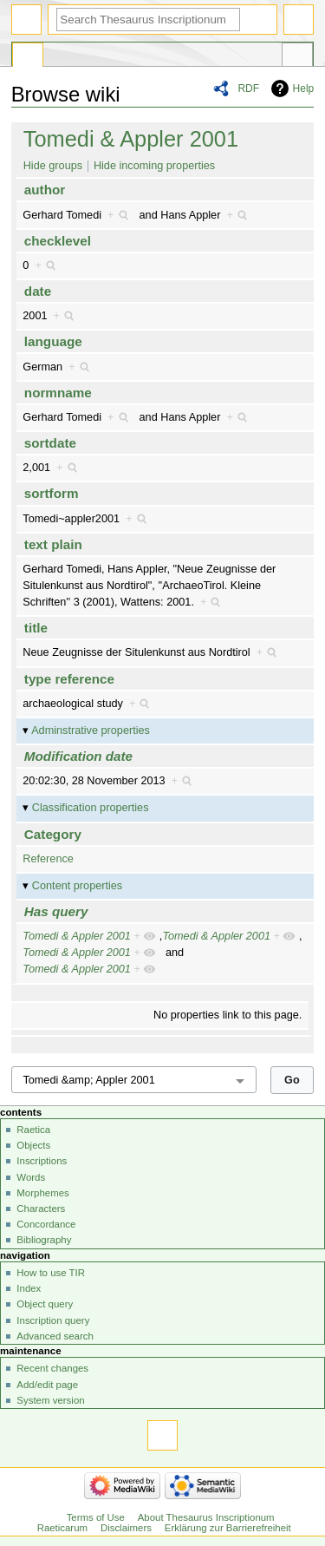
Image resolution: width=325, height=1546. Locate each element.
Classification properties (90, 808)
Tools (297, 57)
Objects (33, 1145)
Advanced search (55, 1336)
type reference (69, 678)
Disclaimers (126, 1528)
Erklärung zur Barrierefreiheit (228, 1528)
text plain (53, 544)
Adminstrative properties (90, 730)
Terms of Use (96, 1517)
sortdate (50, 443)
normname (58, 392)
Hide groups (52, 166)
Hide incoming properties (154, 166)
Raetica (33, 1129)
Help (304, 88)
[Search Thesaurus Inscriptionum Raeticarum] (148, 19)
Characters (40, 1208)
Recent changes (52, 1368)
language (53, 341)
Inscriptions (41, 1161)
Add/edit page (47, 1384)
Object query (44, 1304)
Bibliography (43, 1240)
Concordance (45, 1224)
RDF (248, 88)
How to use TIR (50, 1273)
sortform (51, 493)
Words (30, 1177)
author (44, 189)
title (36, 627)
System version (50, 1400)
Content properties (77, 886)
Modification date (78, 756)
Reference (48, 859)
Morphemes (42, 1193)
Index (28, 1288)
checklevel (57, 240)
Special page (27, 57)
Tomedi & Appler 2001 (130, 139)
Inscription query (52, 1320)
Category (52, 834)
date (37, 291)
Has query (56, 911)
